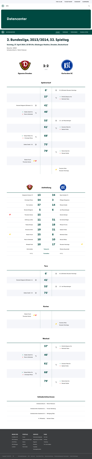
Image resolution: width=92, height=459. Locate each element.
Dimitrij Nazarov (66, 96)
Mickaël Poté (29, 244)
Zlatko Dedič (27, 111)
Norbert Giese (50, 418)
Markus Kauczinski (64, 249)
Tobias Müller (27, 135)
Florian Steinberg (51, 408)
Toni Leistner (29, 205)
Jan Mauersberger (66, 120)
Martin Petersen (22, 50)
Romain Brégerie (20, 105)
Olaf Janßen (30, 249)
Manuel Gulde (65, 153)
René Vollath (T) (64, 195)
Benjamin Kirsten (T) (27, 195)
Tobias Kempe (29, 224)
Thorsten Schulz (27, 162)
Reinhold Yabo (65, 99)
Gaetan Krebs (65, 129)
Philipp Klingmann (64, 200)
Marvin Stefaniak (28, 114)
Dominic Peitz (65, 127)
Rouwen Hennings (71, 90)
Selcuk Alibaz (63, 239)
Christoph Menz (28, 138)
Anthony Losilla (29, 219)
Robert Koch (27, 159)
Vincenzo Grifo (29, 229)
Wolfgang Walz (51, 413)
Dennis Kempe (63, 214)
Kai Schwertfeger (64, 219)
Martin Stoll (65, 151)
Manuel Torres (63, 224)
